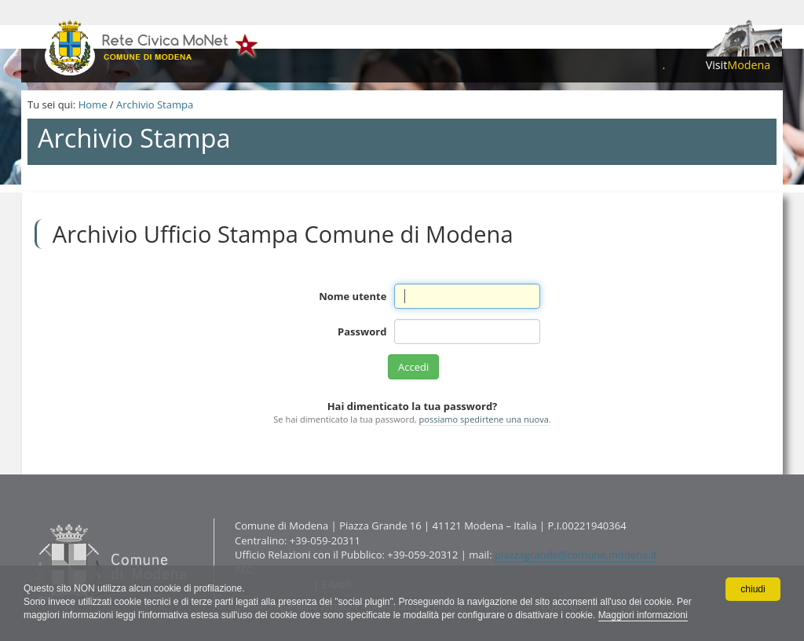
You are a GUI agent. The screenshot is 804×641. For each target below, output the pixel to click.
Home (93, 104)
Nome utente (352, 296)
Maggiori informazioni (643, 615)
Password (362, 331)
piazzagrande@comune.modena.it (576, 555)
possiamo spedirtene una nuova (484, 419)
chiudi (752, 589)
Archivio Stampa (154, 104)
